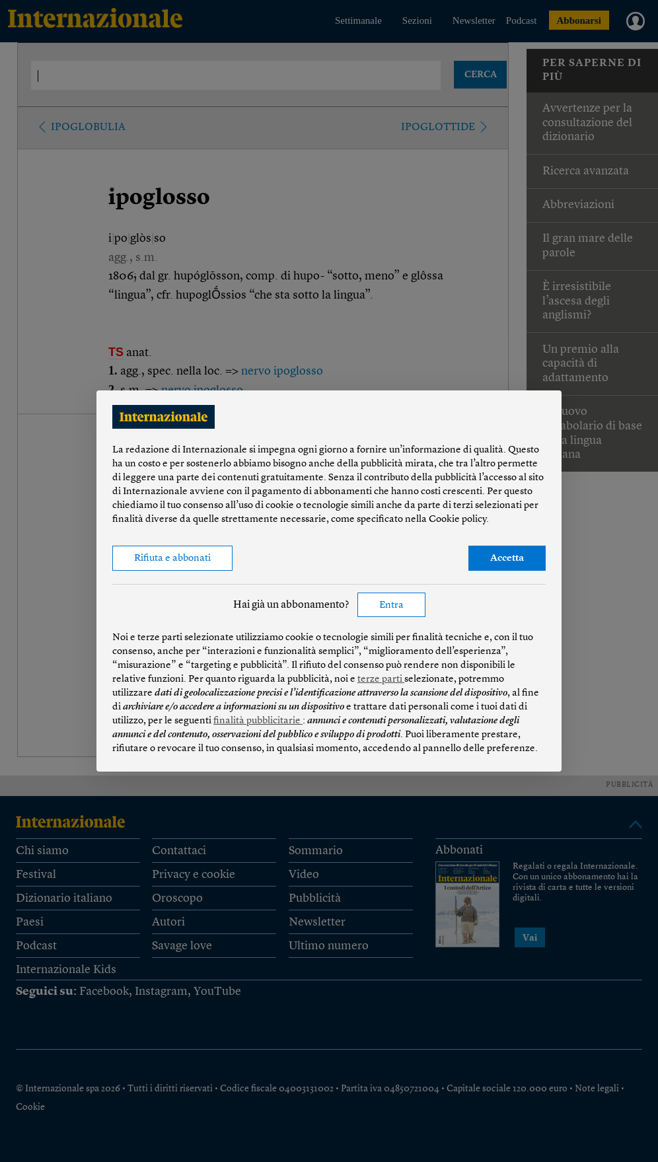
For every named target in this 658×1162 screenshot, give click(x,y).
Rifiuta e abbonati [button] (172, 558)
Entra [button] (391, 605)
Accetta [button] (507, 558)
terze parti (380, 679)
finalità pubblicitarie (258, 721)
